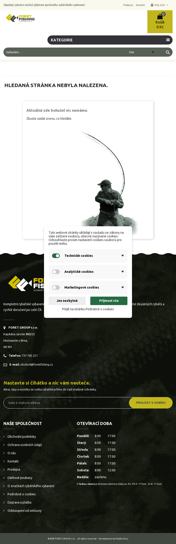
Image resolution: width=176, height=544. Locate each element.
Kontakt (13, 461)
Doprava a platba (19, 502)
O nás (11, 453)
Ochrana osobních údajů (24, 445)
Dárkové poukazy (19, 478)
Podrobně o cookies (21, 494)
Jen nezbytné (67, 301)
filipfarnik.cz (122, 538)
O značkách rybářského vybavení (30, 486)
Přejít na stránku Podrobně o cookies (88, 309)
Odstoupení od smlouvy (24, 510)
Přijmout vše (109, 301)
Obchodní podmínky (21, 436)
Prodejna (13, 469)
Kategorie (62, 40)
